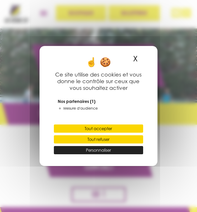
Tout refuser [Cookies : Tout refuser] (98, 139)
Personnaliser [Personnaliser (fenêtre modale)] (98, 150)
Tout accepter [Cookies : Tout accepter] (98, 128)
